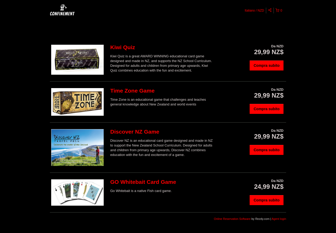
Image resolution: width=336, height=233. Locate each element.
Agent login (279, 218)
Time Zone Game (132, 91)
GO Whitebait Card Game (143, 182)
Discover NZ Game (134, 132)
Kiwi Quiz (122, 47)
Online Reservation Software (232, 218)
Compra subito (267, 65)
